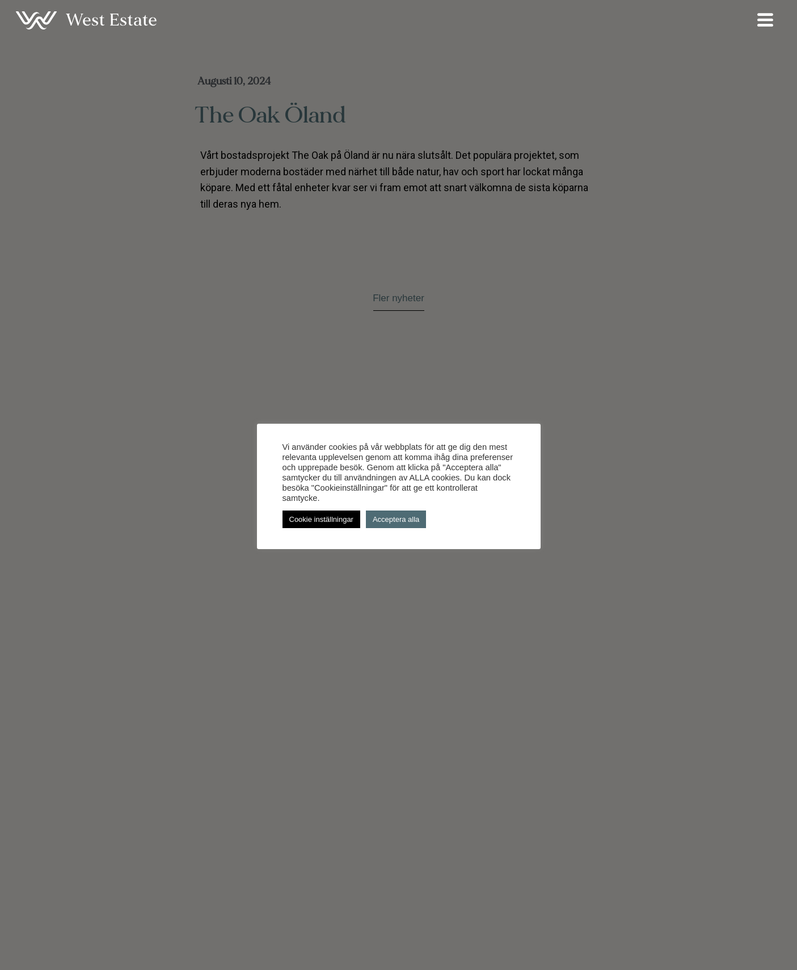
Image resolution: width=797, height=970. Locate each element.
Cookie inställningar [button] (321, 519)
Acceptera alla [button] (396, 519)
